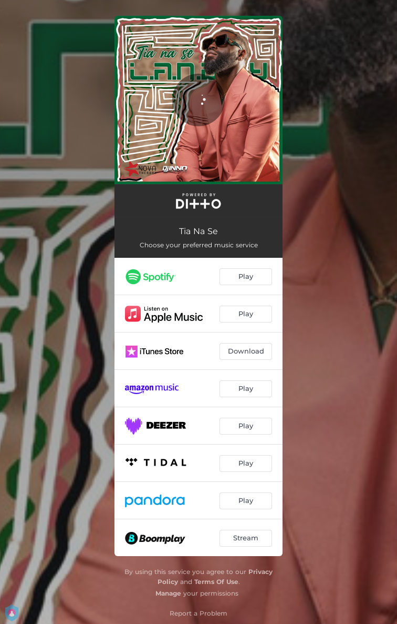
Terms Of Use (216, 582)
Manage (168, 593)
